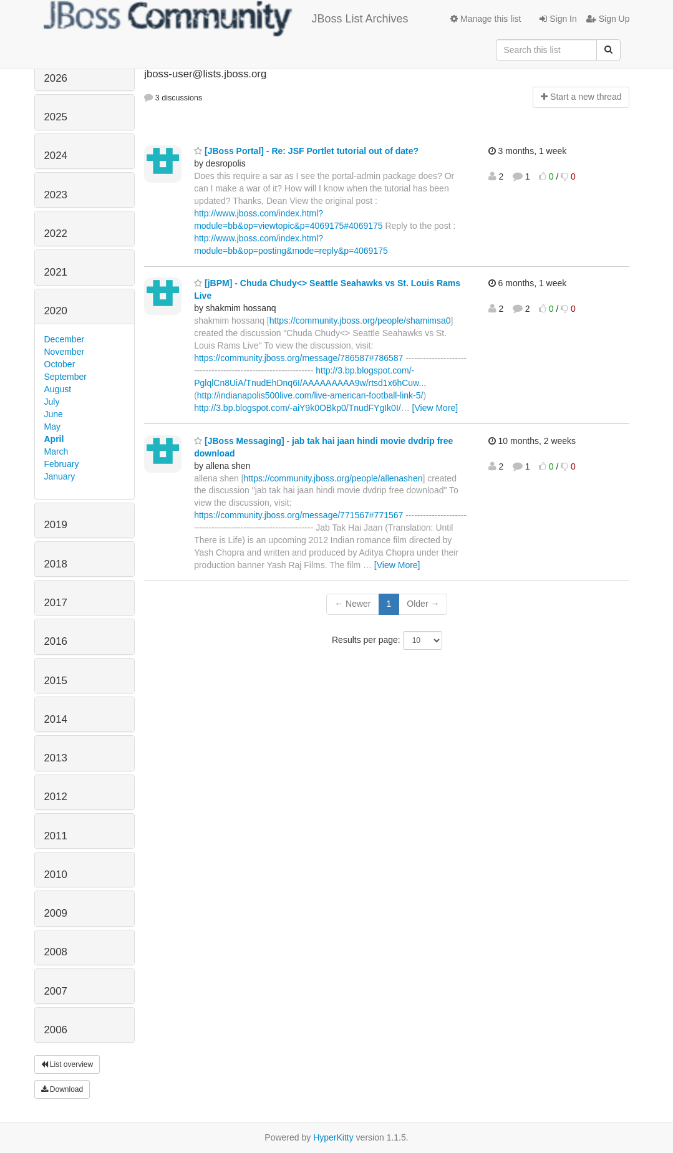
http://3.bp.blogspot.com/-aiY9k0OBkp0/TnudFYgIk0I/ (297, 408)
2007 (55, 991)
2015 (55, 681)
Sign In (558, 19)
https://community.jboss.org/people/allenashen (333, 478)
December (64, 339)
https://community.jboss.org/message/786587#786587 (298, 358)
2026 (55, 78)
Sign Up (608, 19)
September (65, 377)
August (58, 389)
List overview (67, 1064)
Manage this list (485, 19)
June (53, 414)
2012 (55, 797)
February (61, 464)
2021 (55, 272)
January (59, 476)
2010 (55, 874)
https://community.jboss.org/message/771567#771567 (298, 515)
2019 (55, 525)
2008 (55, 952)
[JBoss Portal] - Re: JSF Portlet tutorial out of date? (306, 151)
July (52, 402)
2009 (55, 913)
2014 (55, 719)
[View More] (435, 408)
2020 (55, 311)
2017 (55, 603)
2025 (55, 117)
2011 (55, 836)
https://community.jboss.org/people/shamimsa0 (360, 321)
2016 (55, 641)
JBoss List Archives (226, 18)
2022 (55, 233)
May (52, 427)
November (64, 352)
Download (62, 1089)
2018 (55, 564)
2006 (55, 1030)
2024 (55, 156)
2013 (55, 758)
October (59, 364)
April (54, 439)
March (56, 451)
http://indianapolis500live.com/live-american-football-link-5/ (310, 395)
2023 (55, 195)
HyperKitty (333, 1137)
